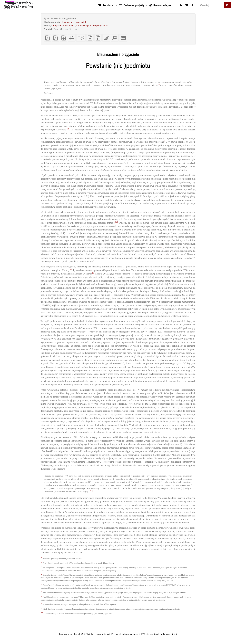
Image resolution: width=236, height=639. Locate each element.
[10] (91, 490)
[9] (93, 273)
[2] (158, 84)
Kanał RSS (79, 634)
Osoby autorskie (103, 634)
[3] (112, 122)
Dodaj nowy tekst (168, 634)
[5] (165, 141)
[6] (116, 222)
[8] (70, 269)
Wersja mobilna (150, 634)
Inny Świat (58, 25)
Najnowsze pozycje (131, 634)
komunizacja (82, 25)
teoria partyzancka (99, 25)
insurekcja (70, 25)
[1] (101, 84)
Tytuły (90, 634)
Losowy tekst (65, 634)
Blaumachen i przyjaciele (74, 22)
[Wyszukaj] (211, 5)
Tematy (116, 634)
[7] (162, 246)
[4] (68, 129)
